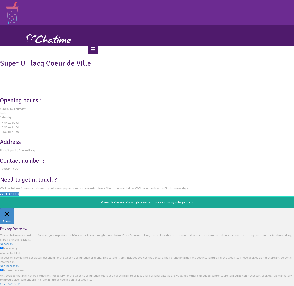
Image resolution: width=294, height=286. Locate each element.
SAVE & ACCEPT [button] (11, 283)
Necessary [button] (6, 243)
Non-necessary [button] (9, 265)
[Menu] (93, 49)
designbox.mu (185, 202)
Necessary (10, 248)
